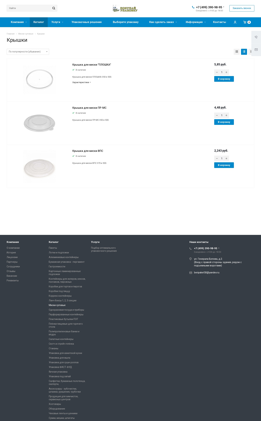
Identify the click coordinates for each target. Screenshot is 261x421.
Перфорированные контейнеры (66, 314)
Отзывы (11, 271)
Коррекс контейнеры (60, 295)
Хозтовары (55, 404)
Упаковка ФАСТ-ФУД (60, 367)
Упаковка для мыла (59, 357)
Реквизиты (13, 280)
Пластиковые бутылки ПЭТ (63, 319)
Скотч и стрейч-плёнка (61, 343)
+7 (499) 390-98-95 (209, 7)
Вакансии (12, 276)
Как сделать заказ (163, 22)
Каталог (38, 22)
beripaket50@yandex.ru (206, 272)
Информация (196, 22)
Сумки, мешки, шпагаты (62, 418)
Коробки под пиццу (59, 291)
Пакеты (53, 248)
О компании (13, 248)
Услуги (57, 22)
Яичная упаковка (58, 371)
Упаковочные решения (87, 22)
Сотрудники (13, 266)
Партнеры (12, 262)
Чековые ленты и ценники (63, 413)
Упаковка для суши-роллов (64, 362)
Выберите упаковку (125, 22)
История (11, 252)
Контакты (219, 22)
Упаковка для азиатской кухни (65, 353)
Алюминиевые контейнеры (64, 257)
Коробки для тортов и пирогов (65, 286)
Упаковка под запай (60, 376)
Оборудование (57, 408)
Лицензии (12, 257)
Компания (19, 22)
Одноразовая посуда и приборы (66, 309)
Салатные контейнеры (61, 339)
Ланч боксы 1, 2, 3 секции (62, 300)
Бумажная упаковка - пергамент (67, 262)
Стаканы (53, 348)
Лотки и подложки (59, 252)
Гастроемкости (57, 266)
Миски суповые (57, 305)
